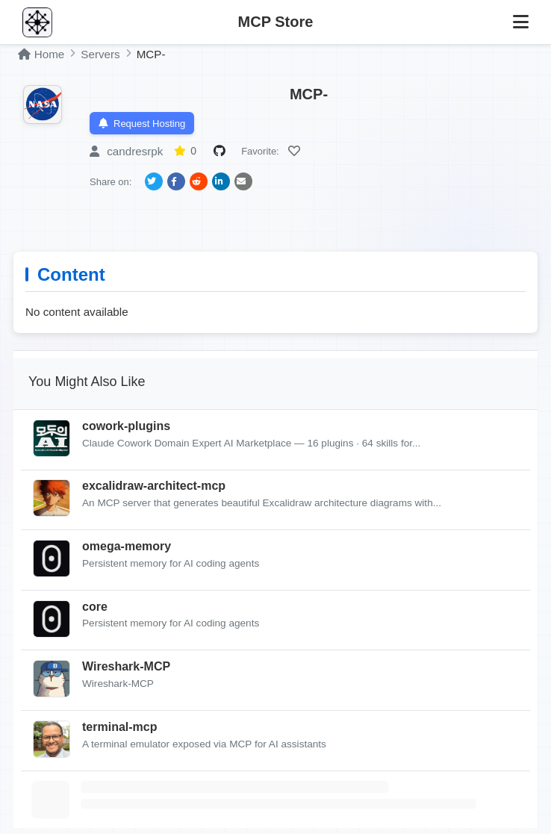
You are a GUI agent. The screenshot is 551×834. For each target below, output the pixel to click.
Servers (100, 54)
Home (41, 54)
